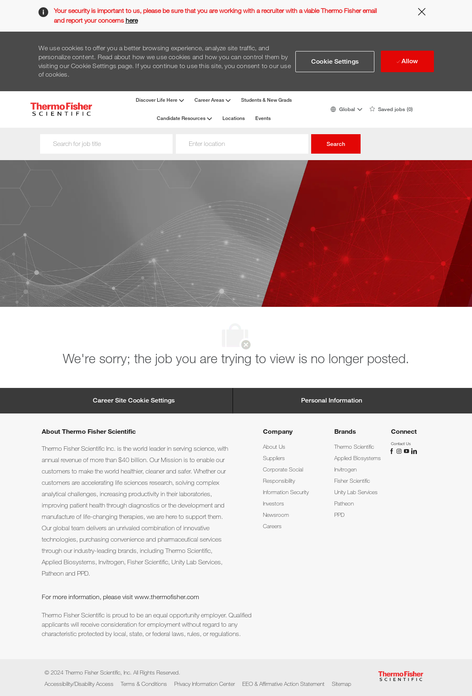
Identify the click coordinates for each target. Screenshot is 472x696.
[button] (346, 109)
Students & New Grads (266, 100)
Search (336, 144)
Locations (233, 118)
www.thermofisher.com (167, 597)
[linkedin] (413, 450)
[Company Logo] (61, 109)
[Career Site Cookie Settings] (134, 400)
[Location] (242, 144)
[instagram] (400, 450)
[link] (274, 446)
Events (263, 118)
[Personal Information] (331, 400)
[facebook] (392, 450)
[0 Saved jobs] (391, 109)
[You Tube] (407, 450)
